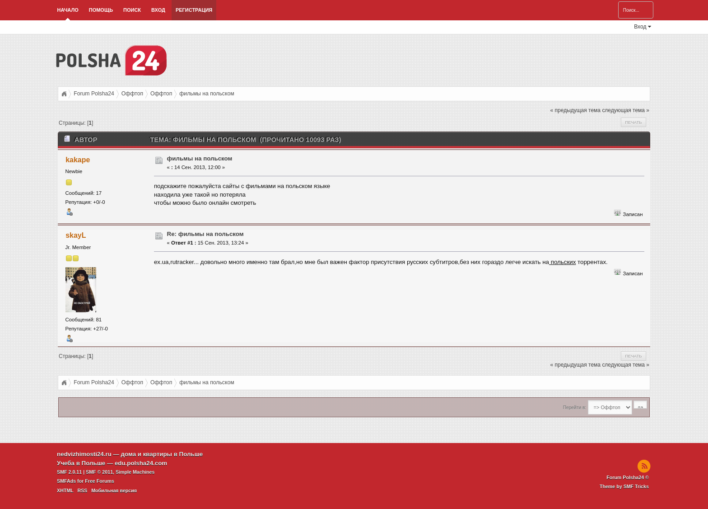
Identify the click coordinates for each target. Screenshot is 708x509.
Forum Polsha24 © (627, 477)
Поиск (132, 10)
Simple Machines (135, 472)
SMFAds (66, 481)
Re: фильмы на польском (205, 234)
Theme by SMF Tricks (624, 486)
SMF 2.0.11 (69, 472)
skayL (75, 235)
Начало (68, 10)
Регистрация (194, 10)
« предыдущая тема (575, 110)
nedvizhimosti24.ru (84, 454)
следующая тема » (625, 110)
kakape (77, 160)
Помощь (101, 10)
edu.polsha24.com (141, 463)
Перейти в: (574, 407)
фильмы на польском (200, 158)
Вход (158, 10)
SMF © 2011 (99, 472)
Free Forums (99, 481)
